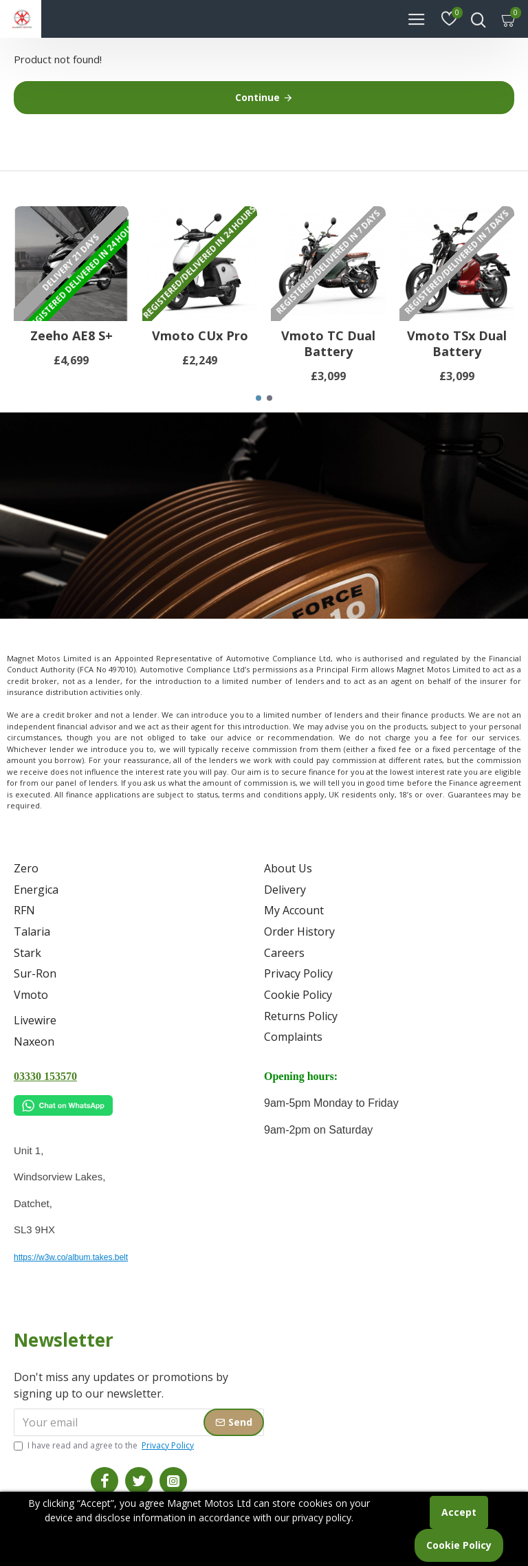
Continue (257, 97)
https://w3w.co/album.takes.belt (71, 1257)
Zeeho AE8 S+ (71, 347)
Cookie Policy (459, 1545)
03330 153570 (45, 1076)
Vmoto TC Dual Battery (328, 355)
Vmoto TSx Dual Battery (457, 355)
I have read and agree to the (105, 1446)
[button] (258, 409)
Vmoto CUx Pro (200, 347)
